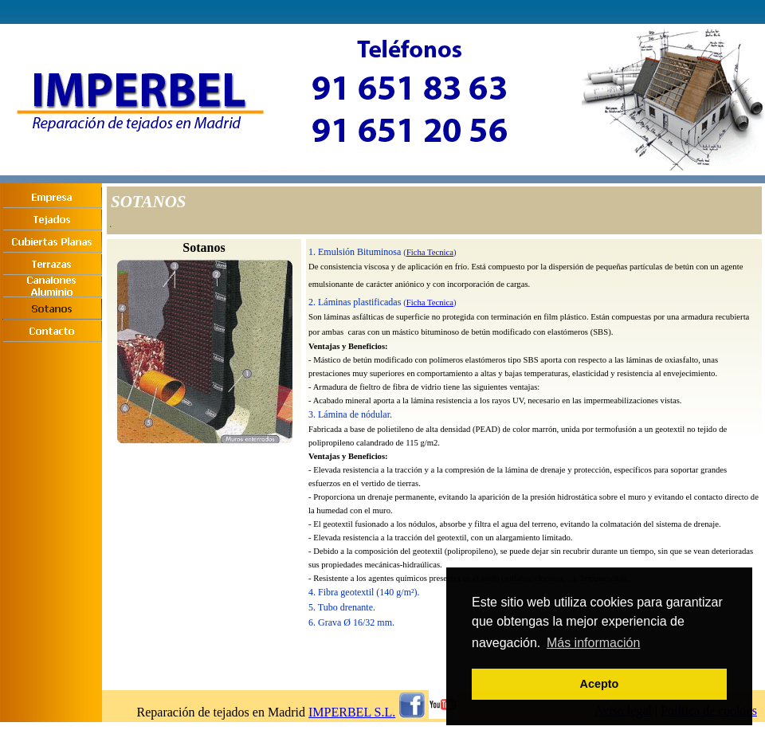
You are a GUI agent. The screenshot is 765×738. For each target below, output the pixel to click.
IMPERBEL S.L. (351, 712)
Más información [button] (593, 643)
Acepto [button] (599, 683)
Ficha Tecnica (429, 252)
